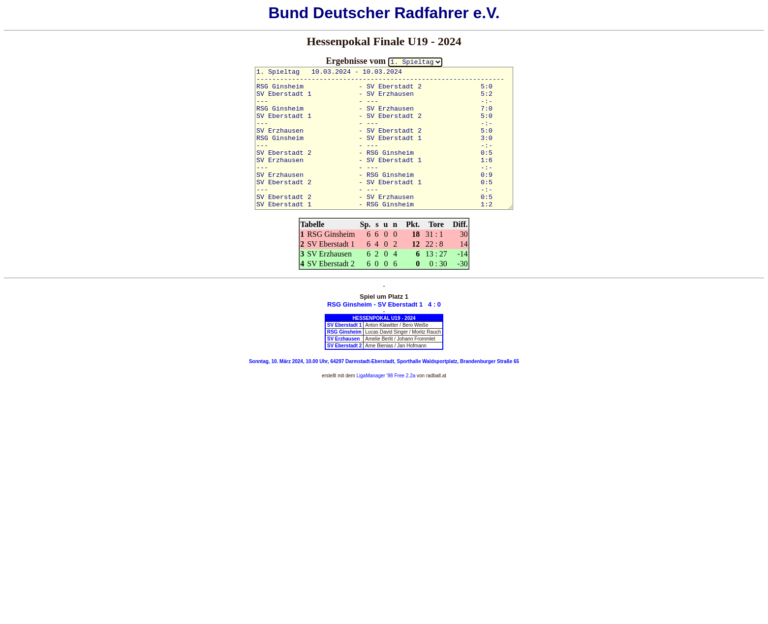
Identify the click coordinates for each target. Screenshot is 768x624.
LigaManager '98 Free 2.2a (385, 375)
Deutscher (351, 13)
